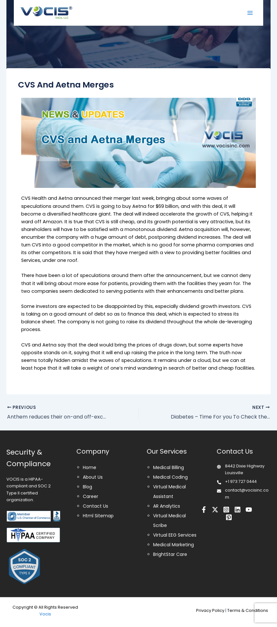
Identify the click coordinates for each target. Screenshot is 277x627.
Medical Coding (170, 477)
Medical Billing (168, 467)
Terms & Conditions (247, 610)
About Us (93, 477)
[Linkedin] (237, 509)
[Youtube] (249, 509)
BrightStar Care (170, 554)
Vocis (45, 614)
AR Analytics (166, 506)
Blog (87, 487)
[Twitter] (215, 509)
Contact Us (95, 506)
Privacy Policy (210, 610)
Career (90, 496)
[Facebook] (204, 509)
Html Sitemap (98, 515)
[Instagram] (226, 509)
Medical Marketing (173, 544)
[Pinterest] (229, 517)
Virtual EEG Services (174, 535)
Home (89, 467)
